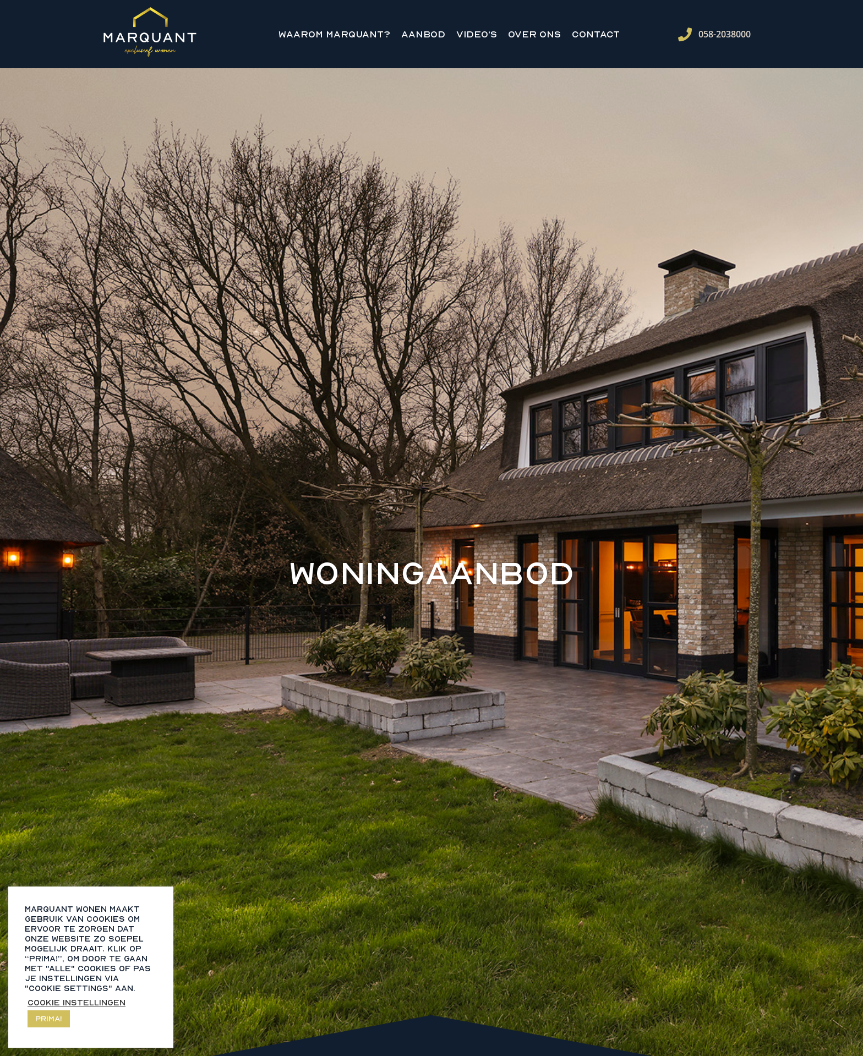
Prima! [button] (48, 1018)
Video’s (476, 34)
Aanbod (423, 34)
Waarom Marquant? (334, 34)
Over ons (534, 34)
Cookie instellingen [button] (76, 1002)
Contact (596, 34)
